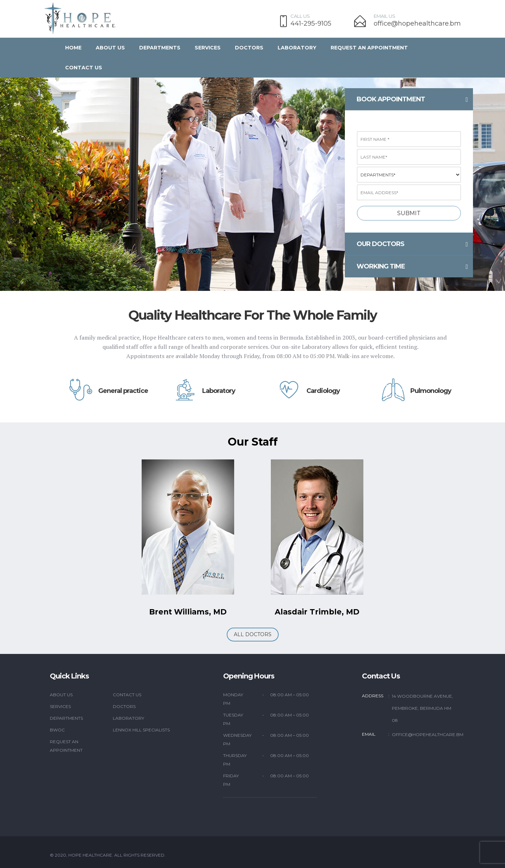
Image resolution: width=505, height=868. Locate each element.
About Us (110, 47)
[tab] (409, 99)
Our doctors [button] (412, 244)
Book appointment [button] (412, 99)
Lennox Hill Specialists (141, 730)
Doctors (249, 47)
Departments (159, 47)
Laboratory (297, 47)
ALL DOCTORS (253, 634)
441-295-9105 (310, 23)
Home (73, 47)
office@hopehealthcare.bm (417, 23)
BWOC (57, 730)
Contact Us (127, 694)
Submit (409, 213)
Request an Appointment (369, 47)
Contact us (83, 67)
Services (208, 47)
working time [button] (412, 266)
